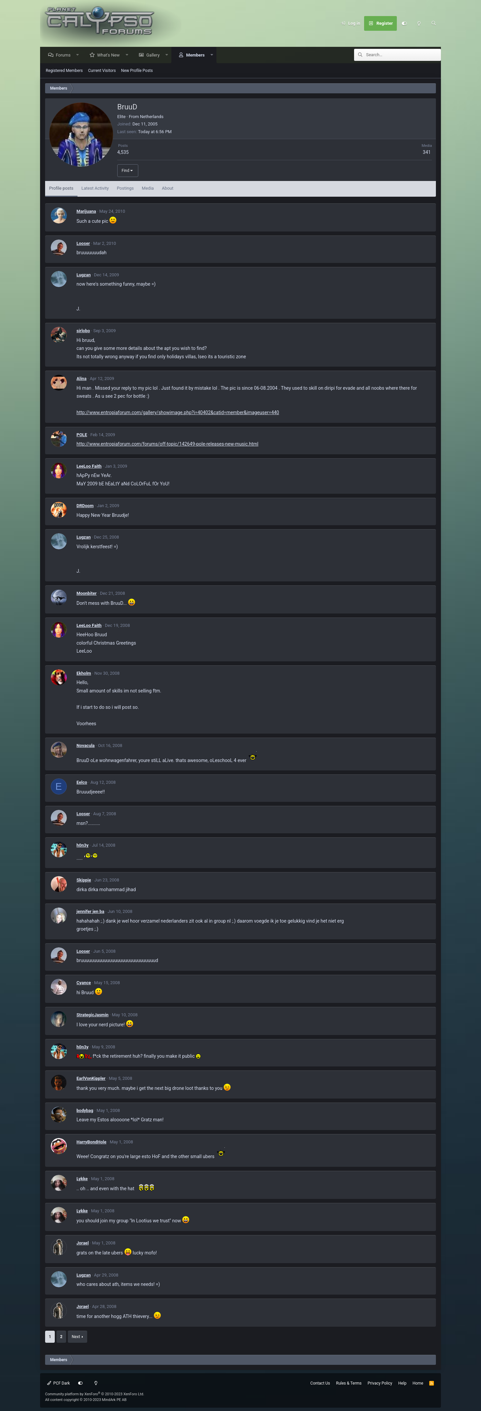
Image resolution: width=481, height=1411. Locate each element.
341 (427, 152)
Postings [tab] (125, 188)
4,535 (123, 152)
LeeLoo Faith (89, 466)
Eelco (81, 782)
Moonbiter (86, 593)
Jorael (82, 1243)
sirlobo (83, 331)
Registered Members (64, 71)
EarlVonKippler (91, 1078)
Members (197, 55)
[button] (79, 55)
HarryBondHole (91, 1142)
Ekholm (83, 673)
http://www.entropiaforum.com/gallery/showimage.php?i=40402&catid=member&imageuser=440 (177, 412)
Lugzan (83, 275)
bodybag (84, 1110)
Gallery (154, 55)
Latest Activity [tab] (95, 188)
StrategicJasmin (92, 1015)
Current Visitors (102, 71)
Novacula (85, 745)
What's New (110, 55)
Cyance (83, 982)
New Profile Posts (137, 71)
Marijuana (86, 211)
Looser (83, 243)
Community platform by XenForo (94, 1394)
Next (76, 1337)
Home (418, 1383)
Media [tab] (148, 188)
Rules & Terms (348, 1383)
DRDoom (85, 505)
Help (402, 1383)
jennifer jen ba (90, 911)
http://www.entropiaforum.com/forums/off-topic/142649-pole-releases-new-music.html (167, 444)
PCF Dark (58, 1383)
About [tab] (167, 188)
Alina (81, 378)
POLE (81, 435)
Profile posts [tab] (61, 188)
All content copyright (86, 1400)
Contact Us (320, 1383)
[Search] (433, 23)
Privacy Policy (379, 1383)
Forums (64, 55)
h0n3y (82, 845)
